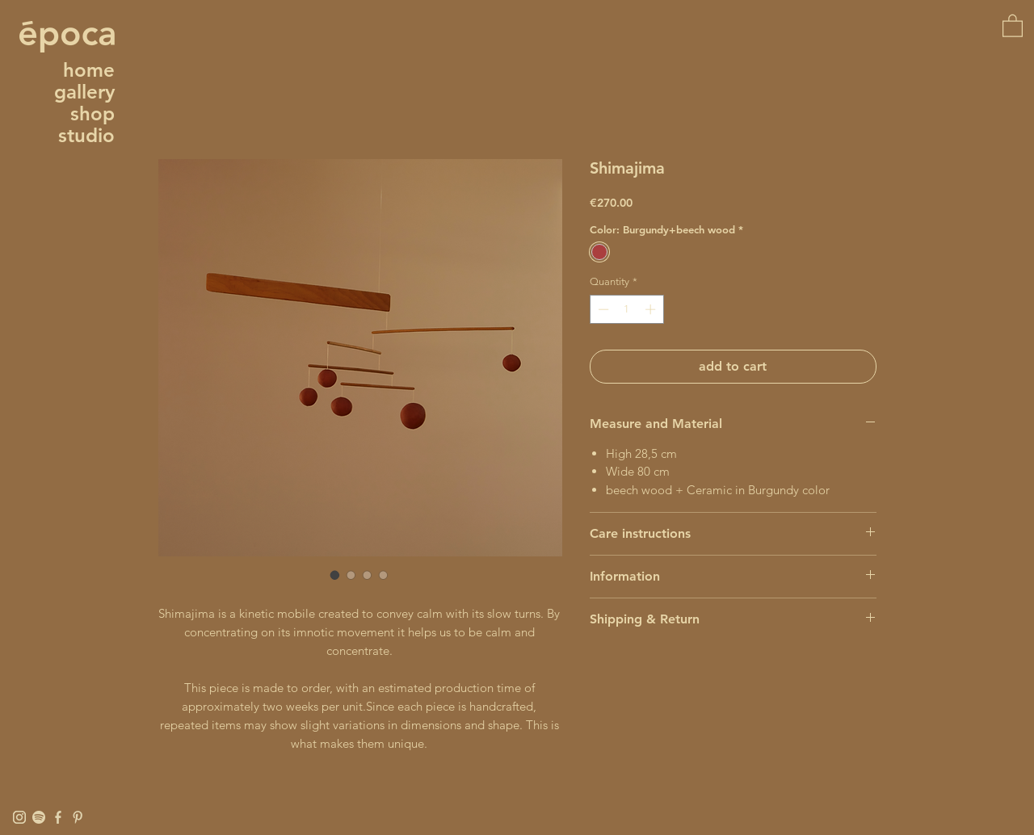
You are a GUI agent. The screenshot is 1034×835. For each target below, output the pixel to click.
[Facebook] (58, 817)
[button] (1012, 25)
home (89, 70)
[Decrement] (602, 309)
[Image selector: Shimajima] (335, 575)
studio (86, 135)
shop (92, 113)
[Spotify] (38, 817)
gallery (84, 92)
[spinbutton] (626, 309)
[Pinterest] (77, 817)
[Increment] (652, 309)
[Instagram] (19, 817)
